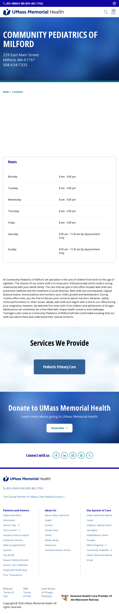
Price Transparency (12, 574)
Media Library (52, 540)
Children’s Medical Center (99, 525)
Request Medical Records (16, 560)
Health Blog (15, 569)
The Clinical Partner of (32, 496)
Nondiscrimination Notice (58, 550)
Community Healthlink (98, 550)
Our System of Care (99, 510)
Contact (49, 525)
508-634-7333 (15, 64)
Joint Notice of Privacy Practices (48, 592)
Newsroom (50, 545)
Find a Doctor (10, 530)
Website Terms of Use (8, 592)
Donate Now (57, 428)
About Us (50, 510)
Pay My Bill (8, 555)
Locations (18, 92)
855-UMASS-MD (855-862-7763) (25, 3)
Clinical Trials (9, 525)
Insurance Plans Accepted (16, 535)
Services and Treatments (15, 565)
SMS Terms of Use (27, 592)
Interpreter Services (13, 540)
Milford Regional (95, 545)
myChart (7, 550)
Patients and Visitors (16, 510)
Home (6, 92)
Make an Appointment (14, 545)
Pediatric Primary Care (59, 366)
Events (48, 535)
